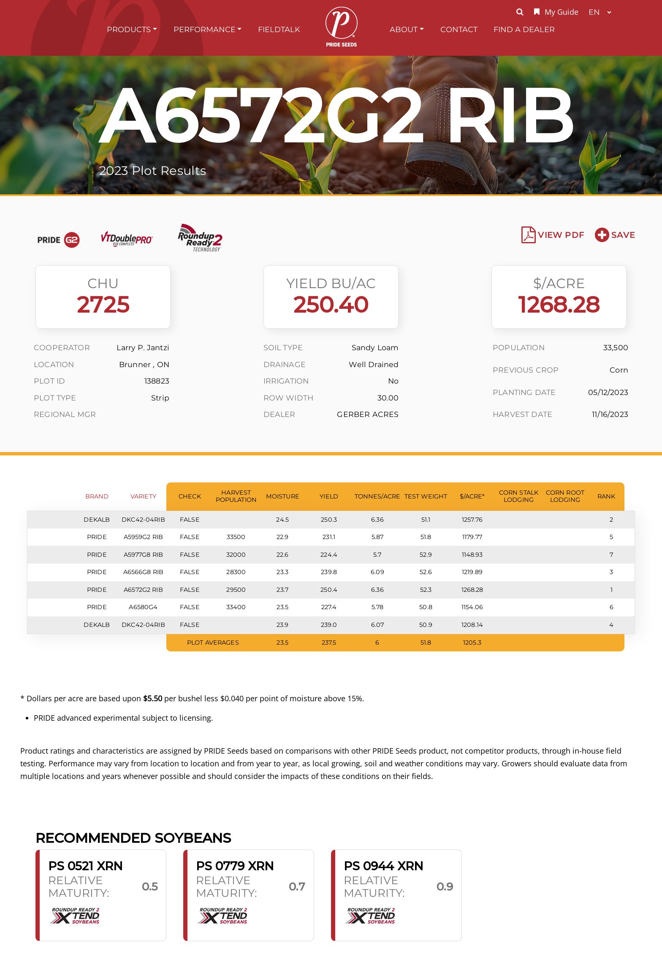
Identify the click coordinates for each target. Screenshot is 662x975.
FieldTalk (279, 29)
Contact (459, 29)
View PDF (552, 234)
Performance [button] (205, 29)
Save (615, 234)
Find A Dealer (524, 29)
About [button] (404, 29)
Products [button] (129, 29)
